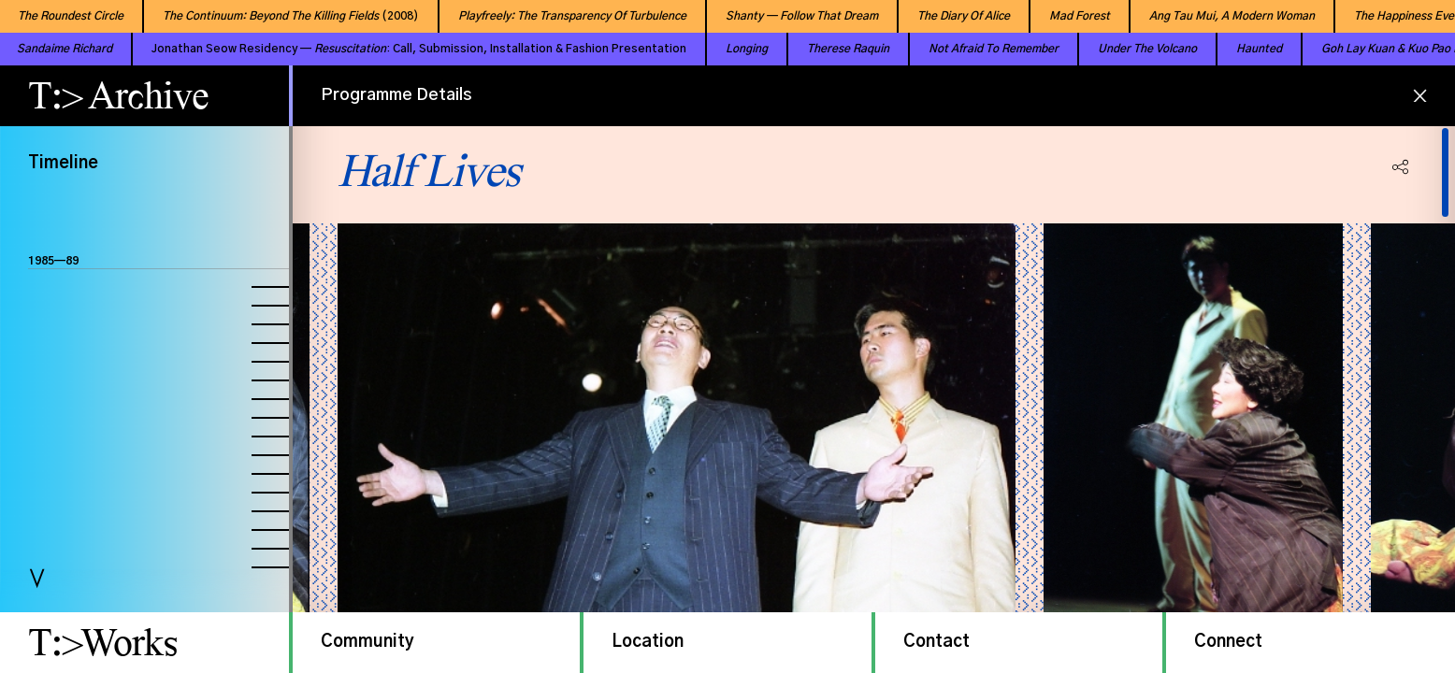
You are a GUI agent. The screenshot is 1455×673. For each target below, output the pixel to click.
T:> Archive (118, 95)
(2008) (273, 15)
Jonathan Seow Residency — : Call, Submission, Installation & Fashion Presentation (382, 48)
